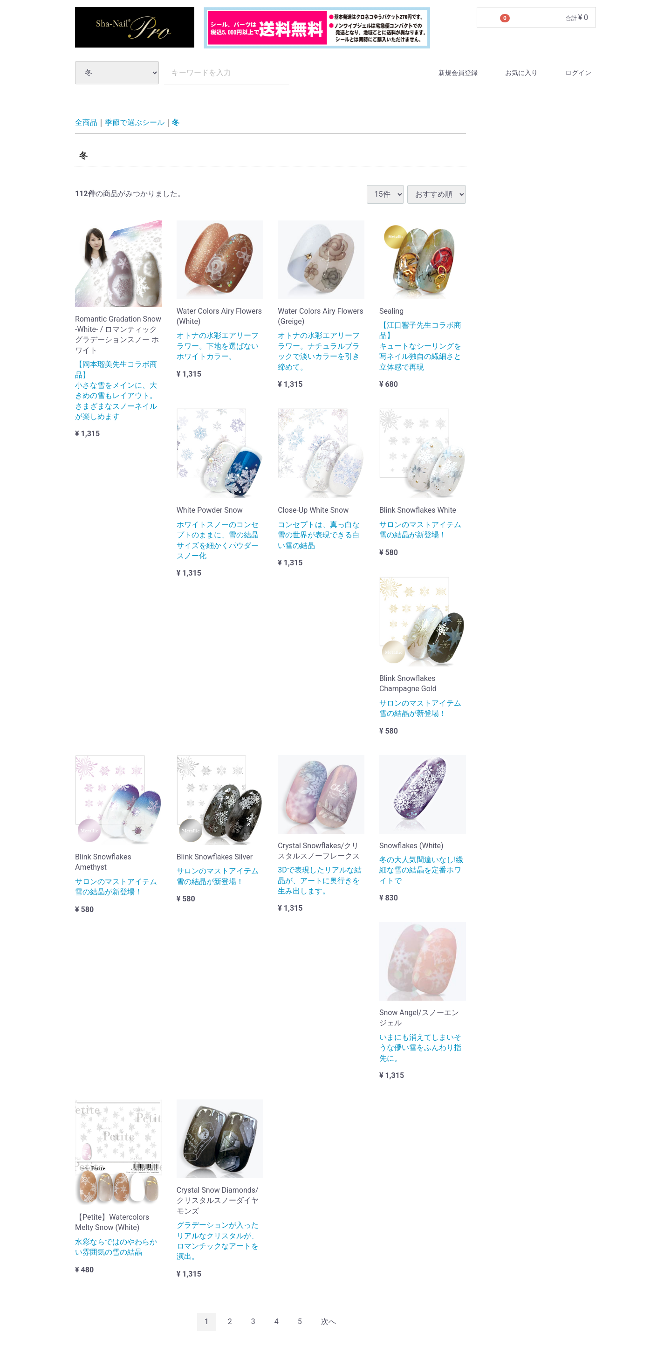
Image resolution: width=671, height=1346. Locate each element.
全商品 (86, 122)
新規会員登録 (450, 73)
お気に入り (513, 73)
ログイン (570, 73)
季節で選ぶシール (134, 122)
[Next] (328, 1322)
